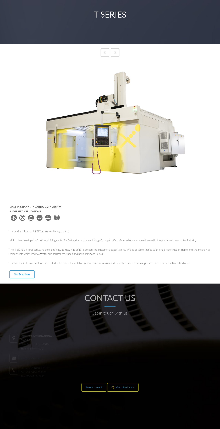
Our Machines (22, 274)
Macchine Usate (123, 387)
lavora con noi (94, 387)
